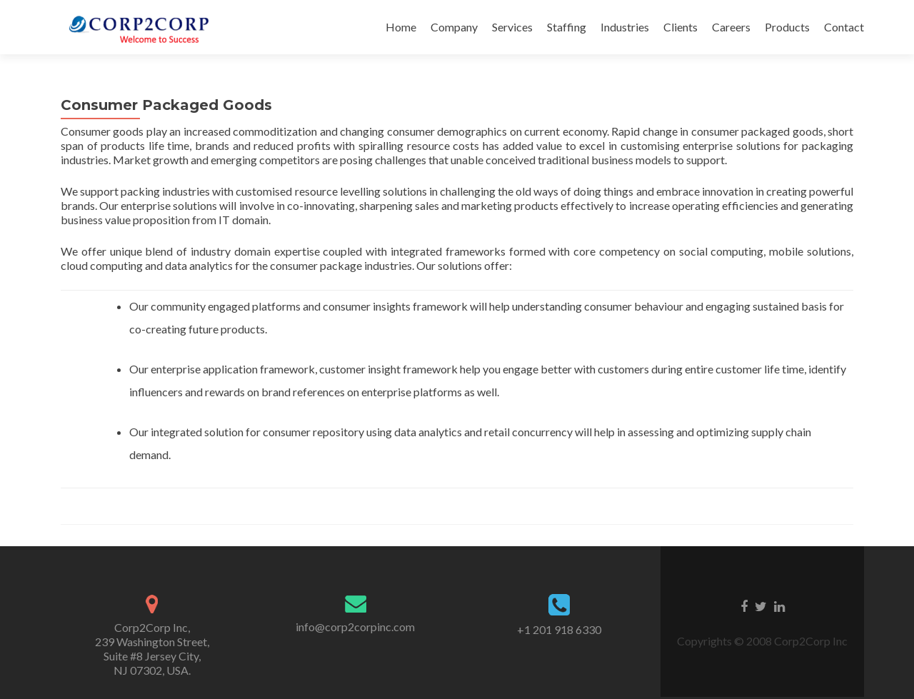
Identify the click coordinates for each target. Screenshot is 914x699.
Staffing (566, 27)
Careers (731, 27)
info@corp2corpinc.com (355, 626)
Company (454, 27)
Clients (680, 27)
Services (512, 27)
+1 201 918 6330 (559, 629)
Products (787, 27)
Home (401, 27)
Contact (844, 27)
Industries (625, 27)
